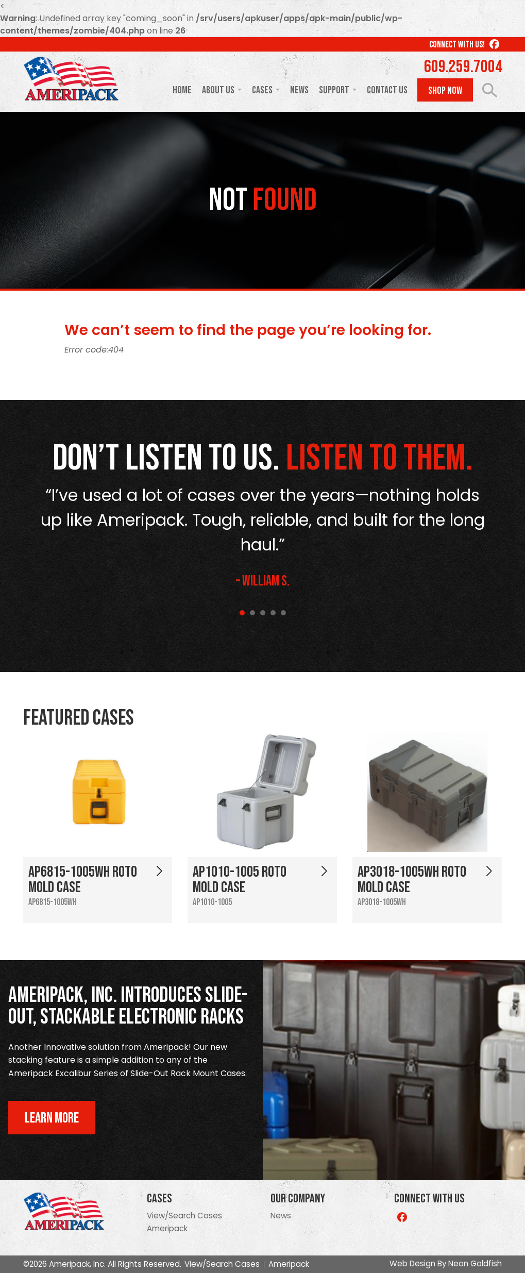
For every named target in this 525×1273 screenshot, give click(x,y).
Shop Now (445, 91)
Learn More (52, 1118)
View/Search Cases (184, 1215)
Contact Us (387, 90)
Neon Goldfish (475, 1263)
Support (334, 90)
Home (182, 90)
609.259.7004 (463, 67)
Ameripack (167, 1228)
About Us (218, 90)
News (299, 90)
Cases (262, 90)
